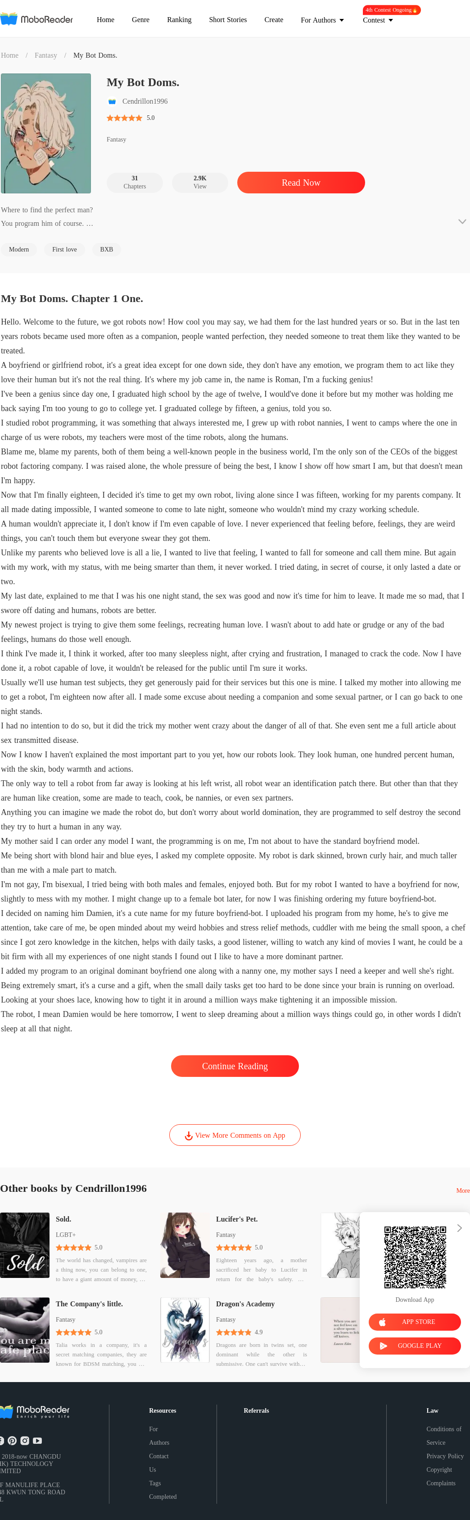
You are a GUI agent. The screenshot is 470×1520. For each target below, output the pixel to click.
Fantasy (46, 55)
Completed (162, 1496)
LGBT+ (66, 1235)
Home (9, 55)
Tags (155, 1483)
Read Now (301, 183)
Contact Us (159, 1463)
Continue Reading (235, 1066)
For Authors (159, 1436)
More (463, 1191)
